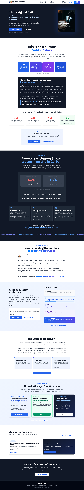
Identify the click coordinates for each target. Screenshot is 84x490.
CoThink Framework (52, 2)
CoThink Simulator (70, 2)
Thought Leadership (64, 2)
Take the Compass (77, 2)
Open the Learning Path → (48, 141)
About (36, 2)
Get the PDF (27, 29)
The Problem (41, 2)
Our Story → (62, 276)
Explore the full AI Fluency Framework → (59, 325)
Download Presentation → (50, 452)
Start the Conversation (42, 474)
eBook (31, 2)
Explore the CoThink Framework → (42, 373)
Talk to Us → (42, 414)
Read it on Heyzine (15, 29)
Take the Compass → (34, 141)
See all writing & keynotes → (68, 435)
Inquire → (64, 414)
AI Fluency (46, 2)
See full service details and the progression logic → (42, 420)
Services (57, 2)
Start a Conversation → (19, 414)
